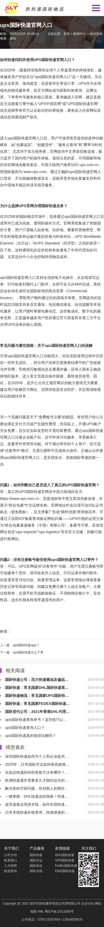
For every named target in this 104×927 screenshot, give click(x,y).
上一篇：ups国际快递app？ (19, 645)
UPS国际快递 (45, 60)
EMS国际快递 (65, 871)
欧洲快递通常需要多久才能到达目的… (37, 780)
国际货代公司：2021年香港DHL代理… (37, 711)
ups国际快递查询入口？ (25, 727)
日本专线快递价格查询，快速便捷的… (37, 812)
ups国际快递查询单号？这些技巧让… (36, 719)
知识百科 (96, 34)
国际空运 (36, 860)
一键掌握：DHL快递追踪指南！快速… (37, 796)
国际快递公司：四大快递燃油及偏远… (37, 679)
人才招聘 (10, 866)
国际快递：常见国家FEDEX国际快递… (37, 703)
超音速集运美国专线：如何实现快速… (37, 804)
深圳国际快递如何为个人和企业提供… (37, 756)
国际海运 (36, 866)
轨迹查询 (10, 871)
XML (40, 911)
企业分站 (87, 903)
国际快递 (48, 77)
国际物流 (26, 216)
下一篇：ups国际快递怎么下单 (21, 652)
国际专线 (36, 871)
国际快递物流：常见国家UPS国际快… (37, 695)
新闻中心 (79, 34)
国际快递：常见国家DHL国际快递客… (37, 687)
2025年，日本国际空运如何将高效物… (37, 764)
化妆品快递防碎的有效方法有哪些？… (37, 772)
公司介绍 (10, 855)
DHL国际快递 (64, 855)
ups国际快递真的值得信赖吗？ (30, 735)
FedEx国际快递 (66, 866)
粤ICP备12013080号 (59, 911)
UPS (82, 83)
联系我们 (10, 860)
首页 (66, 34)
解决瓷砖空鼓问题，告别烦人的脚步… (37, 788)
